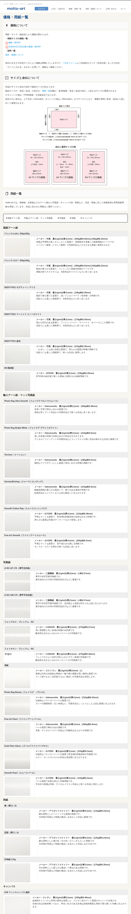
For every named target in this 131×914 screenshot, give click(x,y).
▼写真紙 (61, 218)
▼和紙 (72, 218)
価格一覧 (46, 91)
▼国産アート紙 (13, 218)
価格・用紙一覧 (75, 9)
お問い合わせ (111, 9)
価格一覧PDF (14, 43)
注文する (41, 9)
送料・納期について (93, 9)
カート (123, 9)
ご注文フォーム (70, 63)
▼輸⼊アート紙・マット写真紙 (38, 218)
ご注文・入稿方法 (57, 9)
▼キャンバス (86, 218)
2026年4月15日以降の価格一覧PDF (24, 47)
